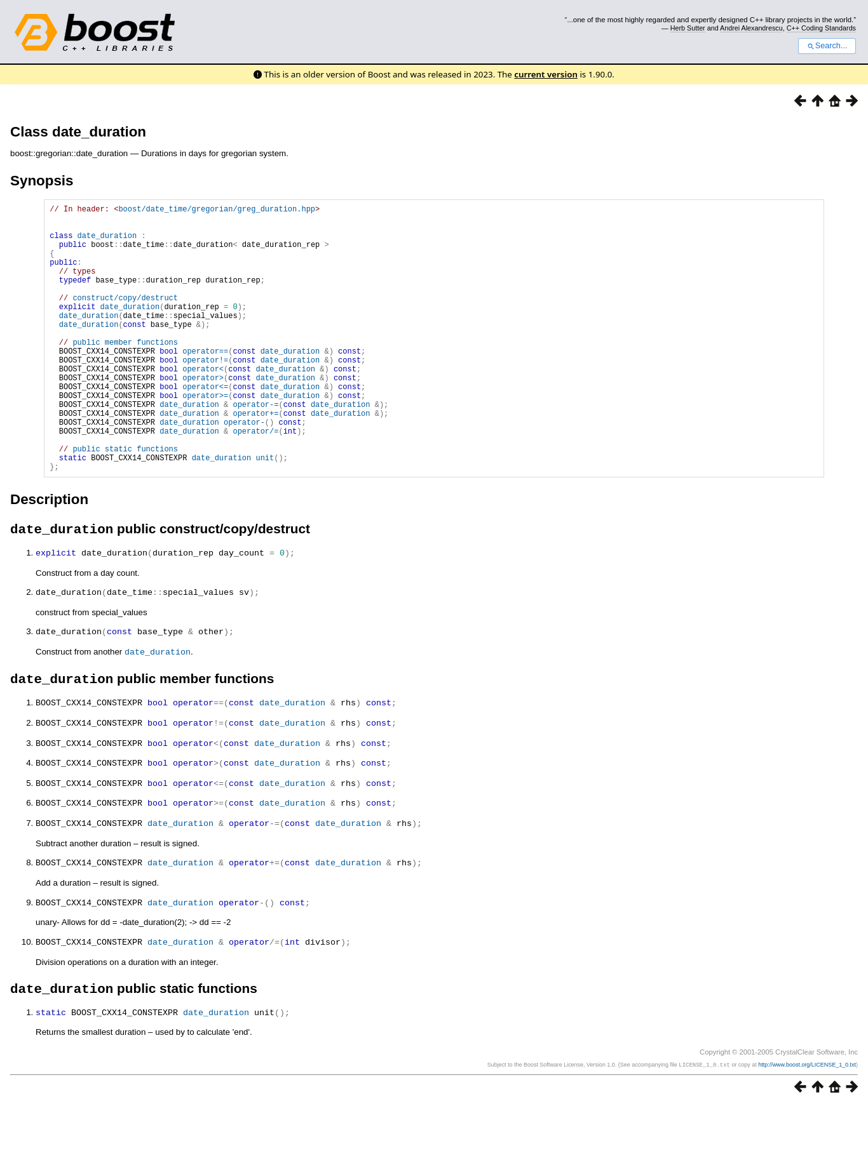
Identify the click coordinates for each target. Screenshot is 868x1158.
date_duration (107, 242)
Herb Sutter (687, 28)
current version (546, 74)
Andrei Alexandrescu (751, 28)
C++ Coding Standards (821, 28)
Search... (827, 45)
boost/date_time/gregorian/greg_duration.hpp (216, 210)
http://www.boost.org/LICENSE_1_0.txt (807, 1118)
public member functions (125, 372)
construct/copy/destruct (125, 318)
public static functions (125, 501)
